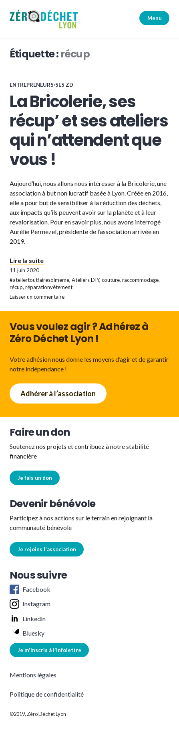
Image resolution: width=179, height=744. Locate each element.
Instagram (30, 604)
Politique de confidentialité (47, 694)
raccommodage (140, 280)
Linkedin (28, 619)
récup (16, 287)
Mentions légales (33, 675)
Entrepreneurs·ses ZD (41, 85)
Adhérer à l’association (58, 393)
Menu (154, 18)
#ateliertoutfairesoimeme (39, 280)
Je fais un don (35, 478)
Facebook (30, 589)
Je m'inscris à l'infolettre (49, 650)
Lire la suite (27, 260)
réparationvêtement (48, 287)
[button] (44, 19)
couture (111, 280)
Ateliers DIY (85, 280)
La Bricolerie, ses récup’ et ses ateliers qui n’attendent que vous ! (89, 130)
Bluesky (27, 633)
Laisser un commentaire (37, 297)
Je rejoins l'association (47, 549)
